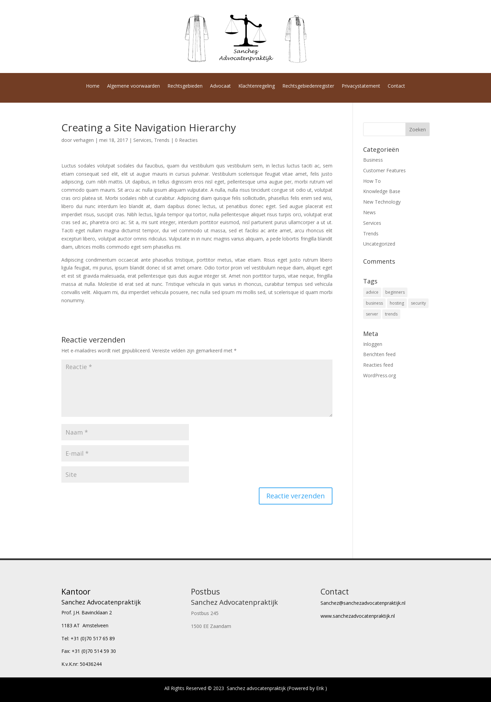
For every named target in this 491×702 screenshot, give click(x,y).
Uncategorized (379, 243)
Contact (396, 86)
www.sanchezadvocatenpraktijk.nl (358, 616)
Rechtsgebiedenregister (308, 86)
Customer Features (384, 170)
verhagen (83, 140)
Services (142, 140)
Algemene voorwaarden (133, 86)
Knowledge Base (381, 191)
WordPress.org (379, 375)
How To (372, 181)
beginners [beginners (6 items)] (395, 292)
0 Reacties (186, 140)
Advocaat (220, 86)
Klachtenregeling (256, 86)
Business (373, 160)
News (369, 212)
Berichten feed (379, 354)
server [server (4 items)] (372, 314)
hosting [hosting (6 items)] (397, 303)
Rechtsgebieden (185, 86)
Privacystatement (361, 86)
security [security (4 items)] (418, 303)
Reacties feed (378, 365)
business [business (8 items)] (374, 303)
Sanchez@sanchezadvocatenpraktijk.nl (363, 603)
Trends (161, 140)
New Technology (382, 202)
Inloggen (372, 344)
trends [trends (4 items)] (391, 314)
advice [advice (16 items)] (372, 292)
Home (93, 86)
